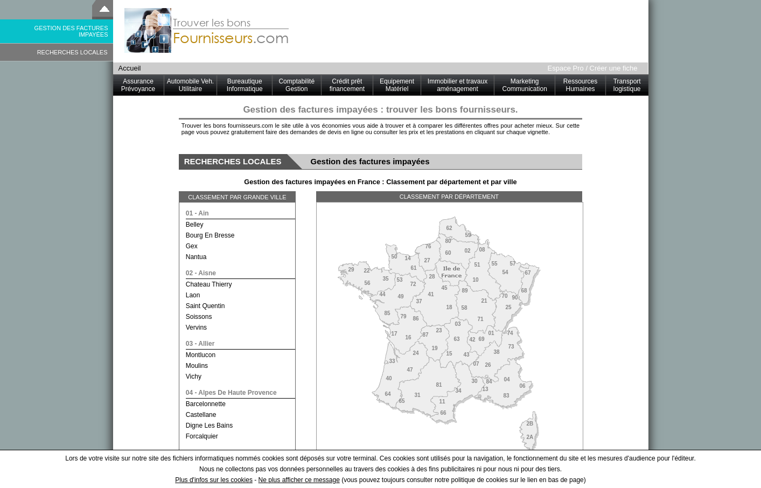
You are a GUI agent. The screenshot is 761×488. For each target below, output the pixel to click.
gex (192, 246)
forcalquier (202, 436)
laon (193, 295)
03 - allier (200, 343)
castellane (201, 415)
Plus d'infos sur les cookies (214, 480)
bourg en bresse (210, 235)
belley (195, 224)
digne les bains (209, 425)
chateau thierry (209, 284)
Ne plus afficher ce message (299, 480)
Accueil (129, 68)
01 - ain (197, 213)
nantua (196, 257)
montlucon (200, 355)
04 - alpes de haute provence (231, 392)
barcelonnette (206, 404)
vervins (196, 327)
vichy (193, 376)
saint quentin (205, 306)
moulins (197, 366)
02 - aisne (201, 273)
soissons (199, 316)
